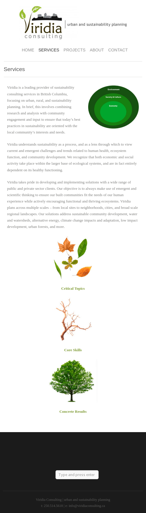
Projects (75, 50)
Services (48, 50)
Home (28, 50)
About (97, 50)
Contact (118, 50)
